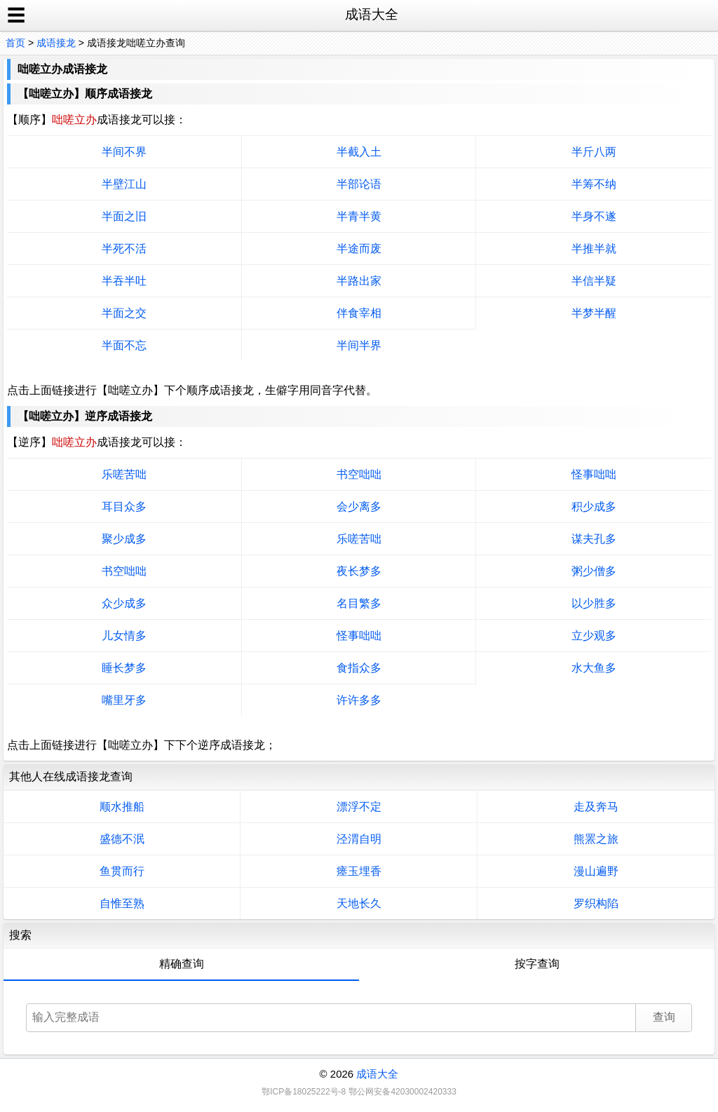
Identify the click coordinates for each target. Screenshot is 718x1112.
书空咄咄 (359, 474)
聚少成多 (124, 539)
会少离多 (359, 507)
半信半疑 (593, 281)
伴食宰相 (359, 313)
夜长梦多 (359, 571)
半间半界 (359, 345)
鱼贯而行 (122, 871)
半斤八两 (593, 152)
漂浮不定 (359, 807)
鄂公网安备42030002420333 (402, 1092)
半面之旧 (124, 216)
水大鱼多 (593, 668)
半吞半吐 (124, 281)
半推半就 (593, 249)
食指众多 (359, 668)
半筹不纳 (593, 184)
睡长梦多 (124, 668)
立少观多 (593, 636)
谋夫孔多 (593, 539)
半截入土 (359, 152)
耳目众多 (124, 507)
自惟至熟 (122, 903)
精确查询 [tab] (181, 964)
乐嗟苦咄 (124, 474)
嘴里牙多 (124, 700)
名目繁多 (359, 603)
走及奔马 (596, 807)
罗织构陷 (596, 903)
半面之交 (124, 313)
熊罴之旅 (596, 839)
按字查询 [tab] (537, 964)
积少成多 (593, 507)
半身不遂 (593, 216)
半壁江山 (124, 184)
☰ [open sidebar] (16, 15)
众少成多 (124, 603)
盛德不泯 (122, 839)
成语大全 (377, 1074)
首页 (15, 42)
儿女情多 (124, 636)
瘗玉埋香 (359, 871)
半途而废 (359, 249)
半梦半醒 (593, 313)
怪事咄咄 (593, 474)
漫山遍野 (596, 871)
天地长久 (359, 903)
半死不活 (124, 249)
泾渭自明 (359, 839)
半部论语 (359, 184)
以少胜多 (593, 603)
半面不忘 (124, 345)
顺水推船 (122, 807)
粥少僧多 (593, 571)
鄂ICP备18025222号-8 (304, 1092)
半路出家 (359, 281)
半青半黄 (359, 216)
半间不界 (124, 152)
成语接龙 (56, 42)
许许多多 (359, 700)
